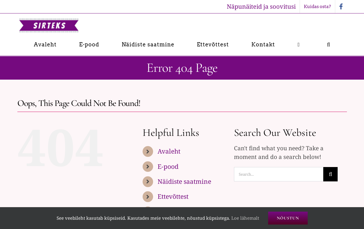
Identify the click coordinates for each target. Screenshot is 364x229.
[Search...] (279, 174)
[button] (328, 44)
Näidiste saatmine (184, 181)
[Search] (330, 174)
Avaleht (169, 151)
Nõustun (288, 218)
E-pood (168, 166)
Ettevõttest (173, 196)
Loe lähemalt (245, 218)
